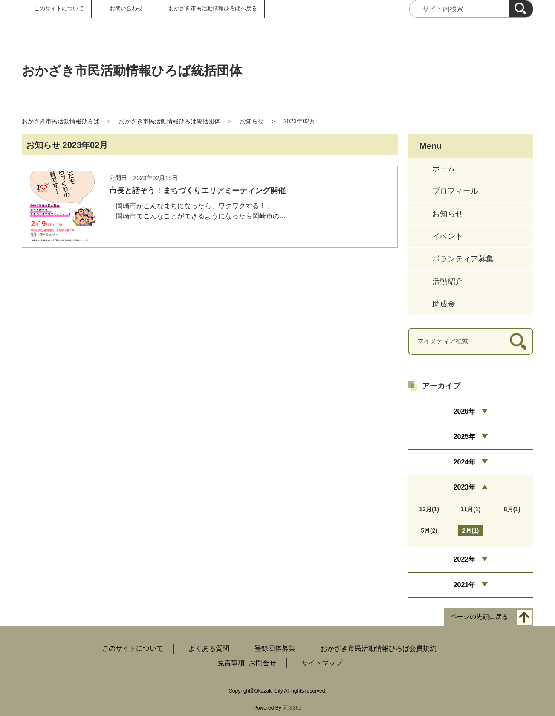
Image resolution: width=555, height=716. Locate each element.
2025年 (465, 436)
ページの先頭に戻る (479, 616)
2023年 (465, 487)
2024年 (465, 462)
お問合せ (262, 663)
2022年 (465, 559)
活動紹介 (447, 281)
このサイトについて (59, 8)
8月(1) (512, 509)
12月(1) (429, 509)
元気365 (292, 708)
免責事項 (231, 663)
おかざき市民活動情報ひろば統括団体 (169, 121)
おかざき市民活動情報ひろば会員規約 (378, 648)
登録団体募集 (274, 648)
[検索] (521, 9)
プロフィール (455, 191)
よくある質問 (208, 648)
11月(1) (471, 509)
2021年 (465, 584)
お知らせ (252, 121)
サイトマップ (321, 663)
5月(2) (429, 530)
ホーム (443, 168)
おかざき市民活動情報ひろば (60, 121)
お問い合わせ (126, 8)
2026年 (465, 411)
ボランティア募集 (463, 259)
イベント (447, 236)
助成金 (443, 304)
